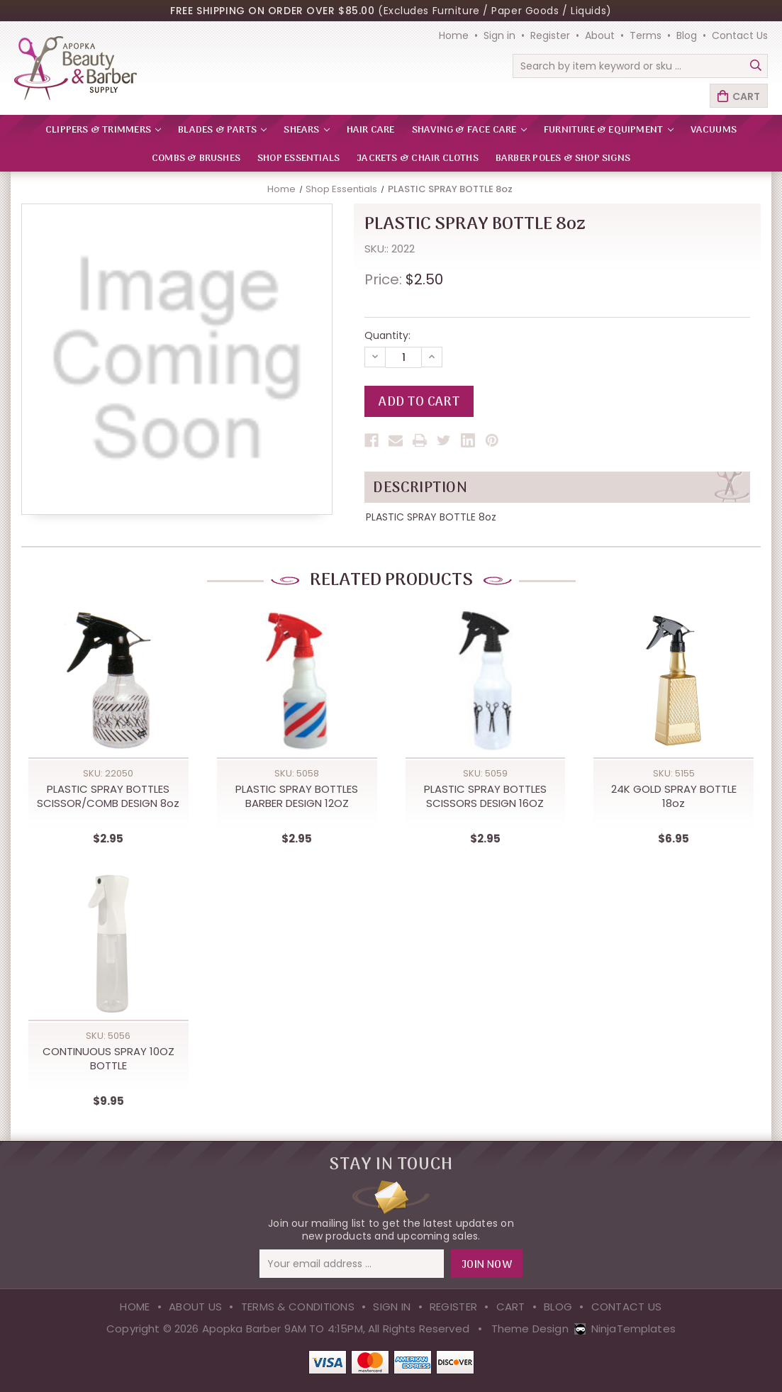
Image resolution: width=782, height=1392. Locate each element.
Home (454, 35)
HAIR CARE (371, 130)
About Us (195, 1306)
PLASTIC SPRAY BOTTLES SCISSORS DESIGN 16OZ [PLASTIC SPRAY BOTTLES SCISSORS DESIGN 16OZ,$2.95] (485, 796)
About (600, 35)
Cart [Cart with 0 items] (746, 96)
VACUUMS (714, 130)
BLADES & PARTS (222, 130)
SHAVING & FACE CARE (469, 130)
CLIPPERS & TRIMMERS (103, 130)
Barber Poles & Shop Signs (563, 158)
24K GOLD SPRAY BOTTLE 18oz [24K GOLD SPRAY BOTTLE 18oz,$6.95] (674, 796)
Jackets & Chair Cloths (418, 158)
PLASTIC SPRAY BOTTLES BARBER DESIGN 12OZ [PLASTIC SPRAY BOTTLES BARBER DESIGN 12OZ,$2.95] (296, 796)
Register (550, 35)
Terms (645, 35)
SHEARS (306, 130)
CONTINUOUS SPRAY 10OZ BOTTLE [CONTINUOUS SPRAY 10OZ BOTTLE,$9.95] (108, 1059)
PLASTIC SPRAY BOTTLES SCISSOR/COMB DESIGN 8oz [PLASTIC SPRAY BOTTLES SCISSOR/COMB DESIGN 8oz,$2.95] (108, 796)
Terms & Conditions (297, 1306)
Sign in (499, 35)
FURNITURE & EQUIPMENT (609, 130)
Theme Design (530, 1328)
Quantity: (387, 335)
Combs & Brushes (196, 158)
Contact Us (740, 35)
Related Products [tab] (391, 580)
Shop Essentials (298, 158)
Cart (510, 1306)
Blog (686, 35)
